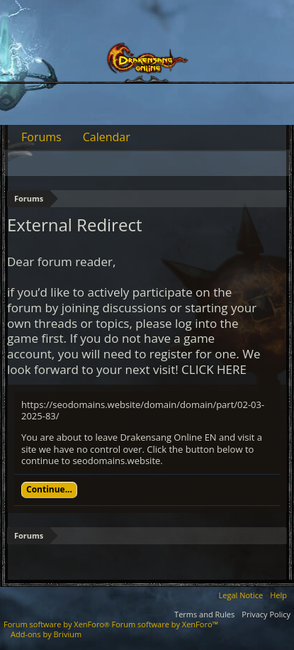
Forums (41, 137)
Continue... (49, 489)
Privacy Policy (266, 614)
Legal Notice (241, 595)
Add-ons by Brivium (46, 634)
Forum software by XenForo (58, 624)
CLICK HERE (214, 369)
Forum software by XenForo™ (165, 624)
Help (278, 595)
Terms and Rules (204, 614)
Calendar (106, 137)
